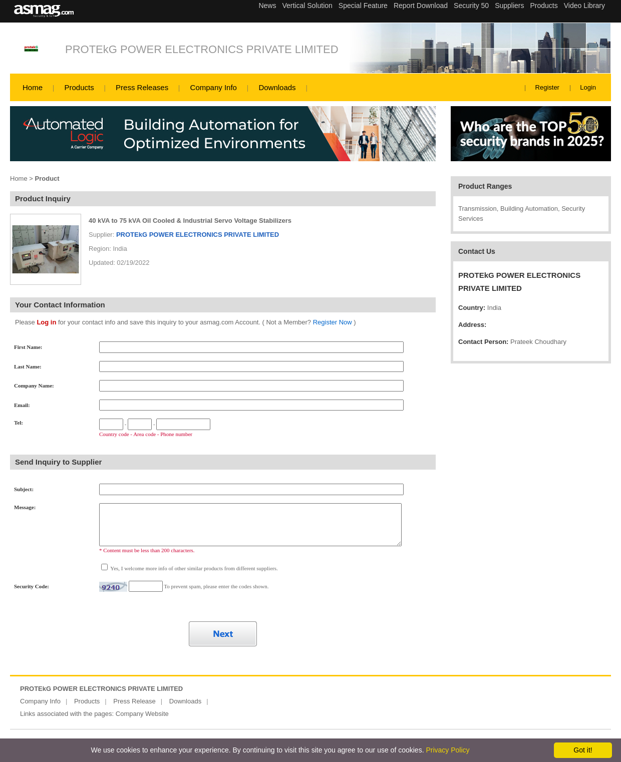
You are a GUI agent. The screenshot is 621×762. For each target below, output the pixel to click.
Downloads (276, 87)
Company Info (213, 87)
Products (79, 87)
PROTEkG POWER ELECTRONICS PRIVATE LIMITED (202, 49)
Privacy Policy (447, 750)
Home (33, 87)
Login (588, 87)
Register (547, 87)
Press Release (134, 701)
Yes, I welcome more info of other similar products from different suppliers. (193, 568)
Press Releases (142, 87)
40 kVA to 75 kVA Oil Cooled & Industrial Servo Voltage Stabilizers (190, 220)
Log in (46, 322)
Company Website (142, 713)
